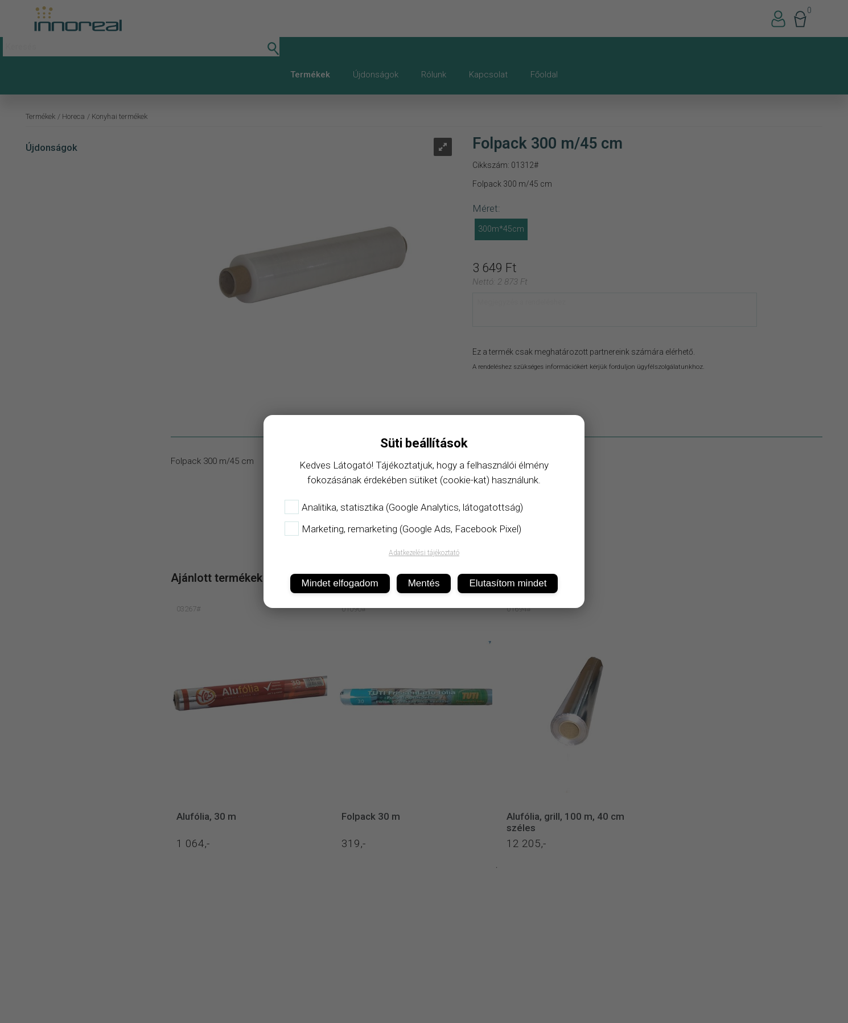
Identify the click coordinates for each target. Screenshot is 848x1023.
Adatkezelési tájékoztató (424, 553)
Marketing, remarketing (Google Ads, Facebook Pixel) (403, 529)
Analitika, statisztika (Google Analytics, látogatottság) (404, 507)
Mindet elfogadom (340, 583)
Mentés (424, 583)
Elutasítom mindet (507, 583)
